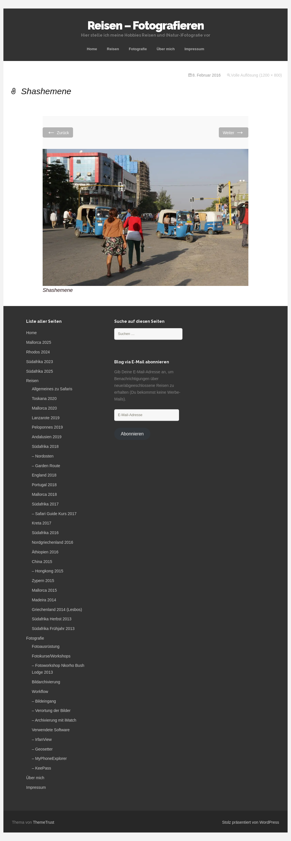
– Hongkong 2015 (47, 571)
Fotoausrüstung (45, 646)
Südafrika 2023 (39, 361)
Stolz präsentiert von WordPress (250, 822)
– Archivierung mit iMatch (54, 720)
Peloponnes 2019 (47, 427)
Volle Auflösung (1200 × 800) (256, 75)
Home (92, 49)
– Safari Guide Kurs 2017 (54, 513)
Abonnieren (132, 433)
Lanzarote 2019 (45, 418)
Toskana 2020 (44, 398)
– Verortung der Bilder (51, 710)
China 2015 (42, 561)
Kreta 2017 (41, 523)
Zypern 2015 (43, 580)
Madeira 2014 (44, 600)
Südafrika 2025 (39, 371)
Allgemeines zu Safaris (52, 389)
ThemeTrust (43, 822)
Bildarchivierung (46, 682)
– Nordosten (42, 456)
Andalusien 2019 (46, 437)
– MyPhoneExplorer (49, 758)
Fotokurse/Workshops (51, 656)
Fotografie (138, 49)
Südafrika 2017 (45, 504)
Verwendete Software (51, 730)
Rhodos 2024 (38, 352)
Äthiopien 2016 (45, 552)
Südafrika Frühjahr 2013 (53, 628)
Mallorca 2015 (44, 590)
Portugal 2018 (44, 484)
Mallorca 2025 (38, 342)
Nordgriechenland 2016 (52, 542)
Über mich (166, 49)
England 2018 (44, 475)
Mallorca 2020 (44, 408)
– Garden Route (46, 465)
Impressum (194, 49)
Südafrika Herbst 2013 (51, 619)
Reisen (113, 49)
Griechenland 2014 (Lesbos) (57, 609)
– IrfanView (42, 739)
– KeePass (41, 768)
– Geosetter (42, 749)
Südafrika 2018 (45, 446)
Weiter (233, 132)
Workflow (40, 691)
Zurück (58, 132)
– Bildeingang (44, 701)
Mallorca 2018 (44, 494)
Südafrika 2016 (45, 532)
